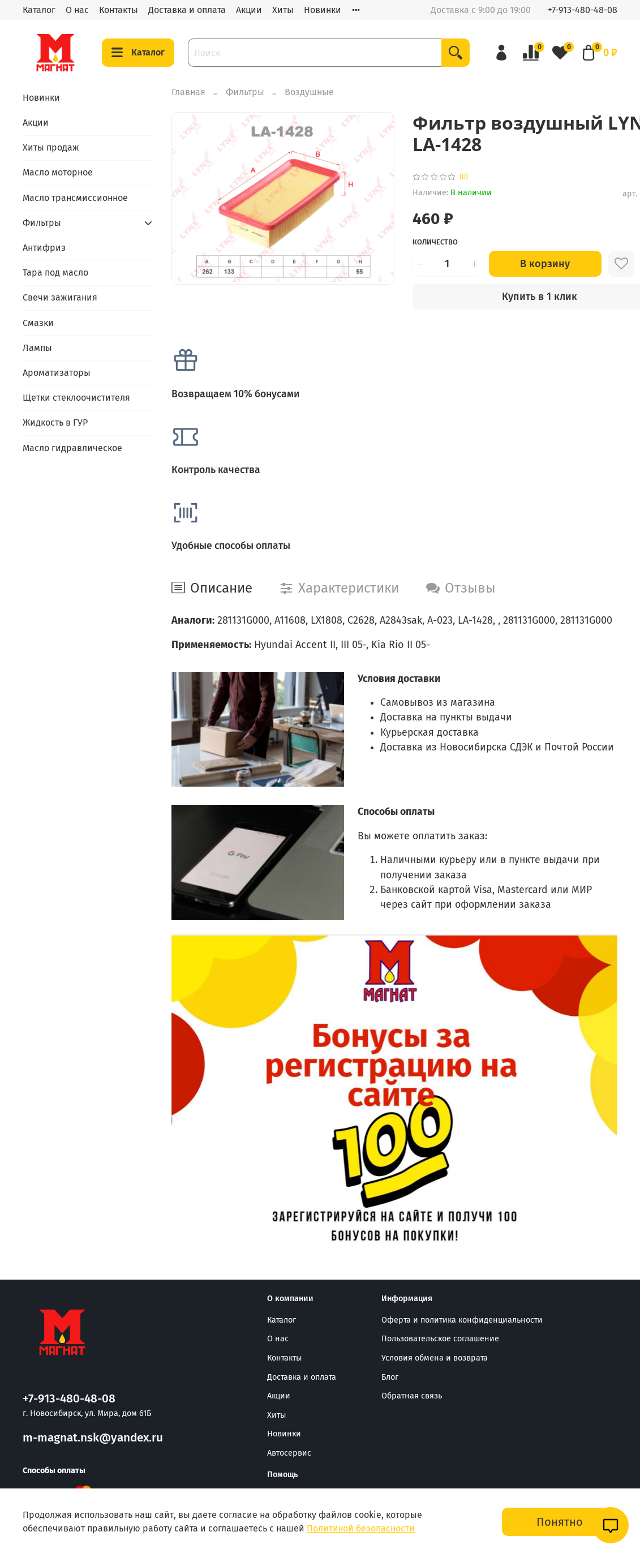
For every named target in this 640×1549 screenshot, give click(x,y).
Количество (435, 242)
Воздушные (309, 92)
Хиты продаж (51, 147)
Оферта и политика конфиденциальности (462, 1320)
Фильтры (245, 92)
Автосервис (289, 1453)
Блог (389, 1377)
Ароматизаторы (57, 372)
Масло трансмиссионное (75, 197)
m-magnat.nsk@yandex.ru (93, 1438)
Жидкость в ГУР (55, 422)
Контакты (118, 10)
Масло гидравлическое (72, 448)
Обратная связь (411, 1396)
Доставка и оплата (187, 10)
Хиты (283, 10)
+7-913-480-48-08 (582, 10)
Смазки (38, 322)
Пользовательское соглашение (440, 1339)
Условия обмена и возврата (434, 1358)
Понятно (559, 1522)
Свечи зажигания (60, 297)
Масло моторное (58, 172)
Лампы (37, 347)
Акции (249, 10)
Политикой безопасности (361, 1528)
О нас (77, 10)
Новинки (322, 10)
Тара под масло (55, 272)
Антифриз (44, 247)
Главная (188, 92)
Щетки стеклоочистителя (76, 397)
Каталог (39, 10)
